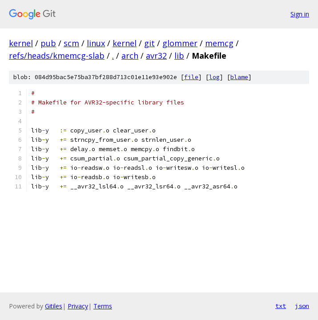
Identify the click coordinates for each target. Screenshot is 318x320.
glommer (179, 43)
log (214, 77)
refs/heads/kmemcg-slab (57, 55)
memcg (219, 43)
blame (239, 77)
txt (280, 306)
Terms (102, 306)
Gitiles (53, 306)
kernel (21, 43)
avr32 (156, 55)
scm (71, 43)
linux (96, 43)
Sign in (299, 14)
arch (129, 55)
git (149, 43)
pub (48, 43)
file (191, 77)
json (302, 306)
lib (179, 55)
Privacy (78, 306)
